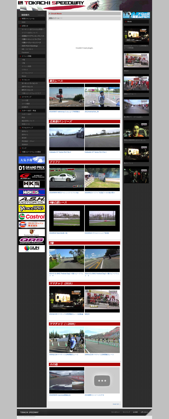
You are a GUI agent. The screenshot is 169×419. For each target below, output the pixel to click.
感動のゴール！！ (130, 94)
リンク (24, 148)
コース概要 (26, 104)
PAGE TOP (116, 404)
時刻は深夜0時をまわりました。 (135, 140)
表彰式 (126, 71)
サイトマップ (126, 412)
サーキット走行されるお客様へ (33, 29)
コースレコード (27, 73)
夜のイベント (128, 163)
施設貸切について (28, 121)
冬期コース (26, 124)
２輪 (23, 63)
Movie (24, 76)
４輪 (23, 60)
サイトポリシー (115, 412)
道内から (25, 131)
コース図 (25, 100)
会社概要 (135, 412)
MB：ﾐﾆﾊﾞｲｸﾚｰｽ (27, 49)
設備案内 (25, 107)
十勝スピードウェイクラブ (31, 93)
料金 (23, 117)
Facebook (25, 52)
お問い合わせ (144, 412)
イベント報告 (26, 66)
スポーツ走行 (26, 114)
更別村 (24, 138)
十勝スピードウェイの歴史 (31, 152)
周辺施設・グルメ (28, 141)
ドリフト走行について (30, 33)
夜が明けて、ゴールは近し (133, 117)
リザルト (25, 70)
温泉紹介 (25, 144)
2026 (23, 22)
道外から (25, 134)
